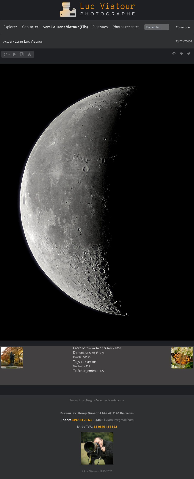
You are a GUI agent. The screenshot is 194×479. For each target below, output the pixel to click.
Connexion (183, 27)
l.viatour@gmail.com (119, 420)
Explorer (10, 26)
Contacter (30, 26)
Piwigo (89, 400)
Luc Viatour (88, 362)
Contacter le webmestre (109, 400)
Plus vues (100, 26)
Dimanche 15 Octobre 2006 (103, 348)
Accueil (7, 41)
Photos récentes (126, 26)
